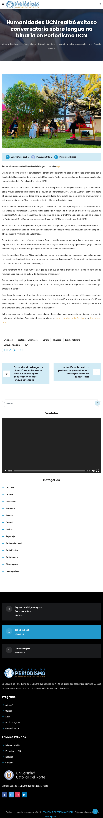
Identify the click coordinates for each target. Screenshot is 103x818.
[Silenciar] (93, 470)
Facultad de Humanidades (27, 340)
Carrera (8, 711)
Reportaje (10, 536)
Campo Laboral (12, 728)
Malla (7, 716)
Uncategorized (12, 571)
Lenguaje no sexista (12, 345)
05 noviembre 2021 (19, 157)
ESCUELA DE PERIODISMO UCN (58, 812)
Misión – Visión (12, 745)
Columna (10, 487)
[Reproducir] (5, 470)
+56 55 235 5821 (23, 630)
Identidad (57, 340)
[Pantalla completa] (97, 470)
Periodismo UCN (13, 751)
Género (46, 340)
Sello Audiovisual (14, 543)
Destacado (63, 157)
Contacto (9, 762)
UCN (26, 345)
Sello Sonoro (12, 557)
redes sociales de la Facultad (70, 318)
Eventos (9, 515)
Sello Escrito (12, 550)
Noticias (72, 157)
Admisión (9, 705)
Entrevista (10, 508)
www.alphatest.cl (52, 816)
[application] (51, 445)
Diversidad (8, 340)
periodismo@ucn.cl (23, 648)
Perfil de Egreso (12, 722)
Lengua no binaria (72, 340)
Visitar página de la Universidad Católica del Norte (25, 786)
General (9, 522)
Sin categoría (12, 564)
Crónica (9, 494)
